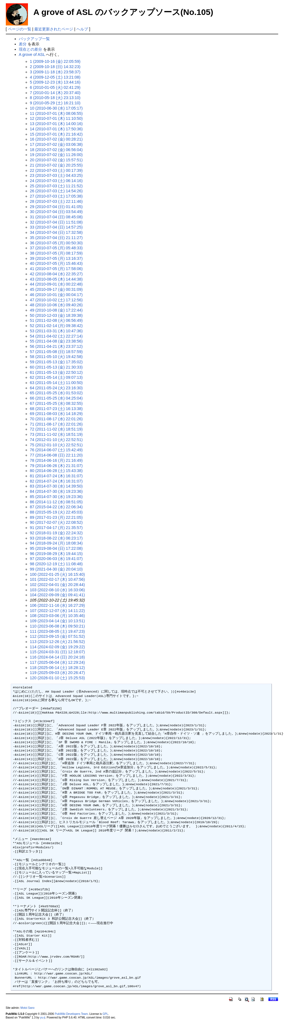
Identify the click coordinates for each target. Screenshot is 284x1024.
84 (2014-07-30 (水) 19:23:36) (56, 491)
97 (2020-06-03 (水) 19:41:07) (56, 558)
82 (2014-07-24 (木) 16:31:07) (56, 481)
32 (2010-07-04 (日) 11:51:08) (56, 222)
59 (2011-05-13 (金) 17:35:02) (56, 362)
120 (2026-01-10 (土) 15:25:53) (57, 678)
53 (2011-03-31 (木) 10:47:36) (56, 331)
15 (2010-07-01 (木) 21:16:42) (56, 134)
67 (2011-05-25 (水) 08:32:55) (56, 403)
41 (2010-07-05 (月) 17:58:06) (56, 268)
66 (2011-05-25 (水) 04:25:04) (56, 398)
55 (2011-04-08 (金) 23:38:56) (56, 341)
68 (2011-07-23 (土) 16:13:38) (56, 408)
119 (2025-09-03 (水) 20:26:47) (57, 672)
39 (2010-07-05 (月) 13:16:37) (56, 258)
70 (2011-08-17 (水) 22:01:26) (56, 419)
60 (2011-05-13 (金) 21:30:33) (56, 367)
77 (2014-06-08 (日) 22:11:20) (56, 455)
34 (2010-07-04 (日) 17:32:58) (56, 232)
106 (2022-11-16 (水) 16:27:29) (57, 605)
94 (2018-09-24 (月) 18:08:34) (56, 543)
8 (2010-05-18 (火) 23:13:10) (55, 97)
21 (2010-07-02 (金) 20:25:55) (56, 165)
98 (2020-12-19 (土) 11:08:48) (56, 564)
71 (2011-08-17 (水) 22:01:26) (56, 424)
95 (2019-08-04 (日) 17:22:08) (56, 548)
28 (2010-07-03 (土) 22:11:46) (56, 201)
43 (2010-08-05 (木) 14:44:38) (56, 279)
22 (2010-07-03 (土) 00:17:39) (56, 170)
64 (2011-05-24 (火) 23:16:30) (56, 388)
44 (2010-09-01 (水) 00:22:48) (56, 284)
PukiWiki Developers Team (71, 1013)
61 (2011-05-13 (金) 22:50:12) (56, 372)
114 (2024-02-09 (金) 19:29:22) (57, 647)
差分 (23, 44)
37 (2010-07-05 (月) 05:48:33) (56, 248)
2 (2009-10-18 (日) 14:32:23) (55, 66)
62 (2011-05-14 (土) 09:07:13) (56, 377)
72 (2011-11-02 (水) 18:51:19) (56, 429)
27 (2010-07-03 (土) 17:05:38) (56, 196)
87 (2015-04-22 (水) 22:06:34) (56, 507)
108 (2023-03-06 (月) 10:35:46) (57, 615)
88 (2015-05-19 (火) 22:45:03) (56, 512)
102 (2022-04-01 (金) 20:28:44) (57, 584)
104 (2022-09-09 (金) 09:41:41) (57, 595)
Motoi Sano (27, 1007)
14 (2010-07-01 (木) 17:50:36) (56, 129)
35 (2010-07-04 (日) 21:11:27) (56, 237)
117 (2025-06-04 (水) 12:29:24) (57, 662)
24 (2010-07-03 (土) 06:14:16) (56, 180)
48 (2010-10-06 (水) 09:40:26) (56, 305)
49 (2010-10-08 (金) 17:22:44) (56, 310)
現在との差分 (30, 49)
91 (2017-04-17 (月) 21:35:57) (56, 527)
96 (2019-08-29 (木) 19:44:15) (56, 553)
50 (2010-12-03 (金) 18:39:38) (56, 315)
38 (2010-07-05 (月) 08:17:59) (56, 253)
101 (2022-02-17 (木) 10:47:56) (57, 579)
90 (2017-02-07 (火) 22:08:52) (56, 522)
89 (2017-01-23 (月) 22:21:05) (56, 517)
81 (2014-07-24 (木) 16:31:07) (56, 476)
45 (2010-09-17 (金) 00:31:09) (56, 289)
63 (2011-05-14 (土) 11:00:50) (56, 382)
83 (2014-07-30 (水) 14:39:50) (56, 486)
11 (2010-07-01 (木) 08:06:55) (56, 113)
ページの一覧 (19, 29)
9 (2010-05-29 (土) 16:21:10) (55, 103)
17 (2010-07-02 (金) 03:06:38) (56, 144)
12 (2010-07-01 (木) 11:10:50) (56, 118)
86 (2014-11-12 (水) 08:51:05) (56, 502)
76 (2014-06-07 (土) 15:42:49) (56, 450)
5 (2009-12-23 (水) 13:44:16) (55, 82)
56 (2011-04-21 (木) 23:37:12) (56, 346)
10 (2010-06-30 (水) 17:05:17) (56, 108)
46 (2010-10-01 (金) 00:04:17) (56, 294)
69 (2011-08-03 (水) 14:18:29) (56, 413)
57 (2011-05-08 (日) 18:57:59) (56, 351)
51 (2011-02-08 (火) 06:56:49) (56, 320)
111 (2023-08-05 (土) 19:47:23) (57, 631)
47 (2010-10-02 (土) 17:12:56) (56, 300)
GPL (105, 1013)
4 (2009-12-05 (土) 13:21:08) (55, 77)
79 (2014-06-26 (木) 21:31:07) (56, 465)
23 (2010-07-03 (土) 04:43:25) (56, 175)
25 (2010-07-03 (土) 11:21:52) (56, 186)
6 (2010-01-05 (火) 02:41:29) (55, 87)
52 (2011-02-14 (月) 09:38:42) (56, 325)
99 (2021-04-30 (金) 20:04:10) (56, 569)
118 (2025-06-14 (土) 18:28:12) (57, 667)
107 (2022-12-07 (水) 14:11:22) (57, 610)
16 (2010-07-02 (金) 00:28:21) (56, 139)
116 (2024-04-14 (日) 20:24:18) (57, 657)
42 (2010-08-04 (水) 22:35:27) (56, 274)
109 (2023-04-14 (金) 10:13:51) (57, 621)
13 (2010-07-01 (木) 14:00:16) (56, 123)
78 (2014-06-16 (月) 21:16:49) (56, 460)
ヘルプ (82, 29)
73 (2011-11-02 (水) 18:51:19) (56, 434)
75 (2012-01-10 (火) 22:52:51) (56, 445)
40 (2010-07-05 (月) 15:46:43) (56, 263)
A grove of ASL (32, 54)
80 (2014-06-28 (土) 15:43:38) (56, 470)
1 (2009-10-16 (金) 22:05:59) (55, 61)
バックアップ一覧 (34, 39)
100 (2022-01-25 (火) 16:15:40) (57, 574)
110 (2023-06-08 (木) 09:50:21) (57, 626)
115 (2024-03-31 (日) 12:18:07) (57, 652)
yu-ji (42, 1017)
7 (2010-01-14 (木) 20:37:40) (55, 92)
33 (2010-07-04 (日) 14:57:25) (56, 227)
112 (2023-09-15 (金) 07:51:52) (57, 636)
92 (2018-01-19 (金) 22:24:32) (56, 533)
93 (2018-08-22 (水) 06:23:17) (56, 538)
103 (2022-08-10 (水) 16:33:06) (57, 590)
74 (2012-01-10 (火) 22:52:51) (56, 439)
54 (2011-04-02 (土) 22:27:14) (56, 336)
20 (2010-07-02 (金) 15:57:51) (56, 160)
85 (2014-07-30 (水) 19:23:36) (56, 496)
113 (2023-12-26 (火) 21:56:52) (57, 641)
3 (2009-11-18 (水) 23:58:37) (55, 72)
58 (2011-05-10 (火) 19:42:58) (56, 356)
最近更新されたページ (53, 29)
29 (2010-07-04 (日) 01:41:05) (56, 206)
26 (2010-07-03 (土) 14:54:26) (56, 191)
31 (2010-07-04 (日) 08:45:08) (56, 217)
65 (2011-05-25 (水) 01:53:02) (56, 393)
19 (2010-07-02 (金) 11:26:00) (56, 154)
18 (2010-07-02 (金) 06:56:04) (56, 149)
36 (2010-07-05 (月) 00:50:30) (56, 243)
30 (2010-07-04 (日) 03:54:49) (56, 211)
